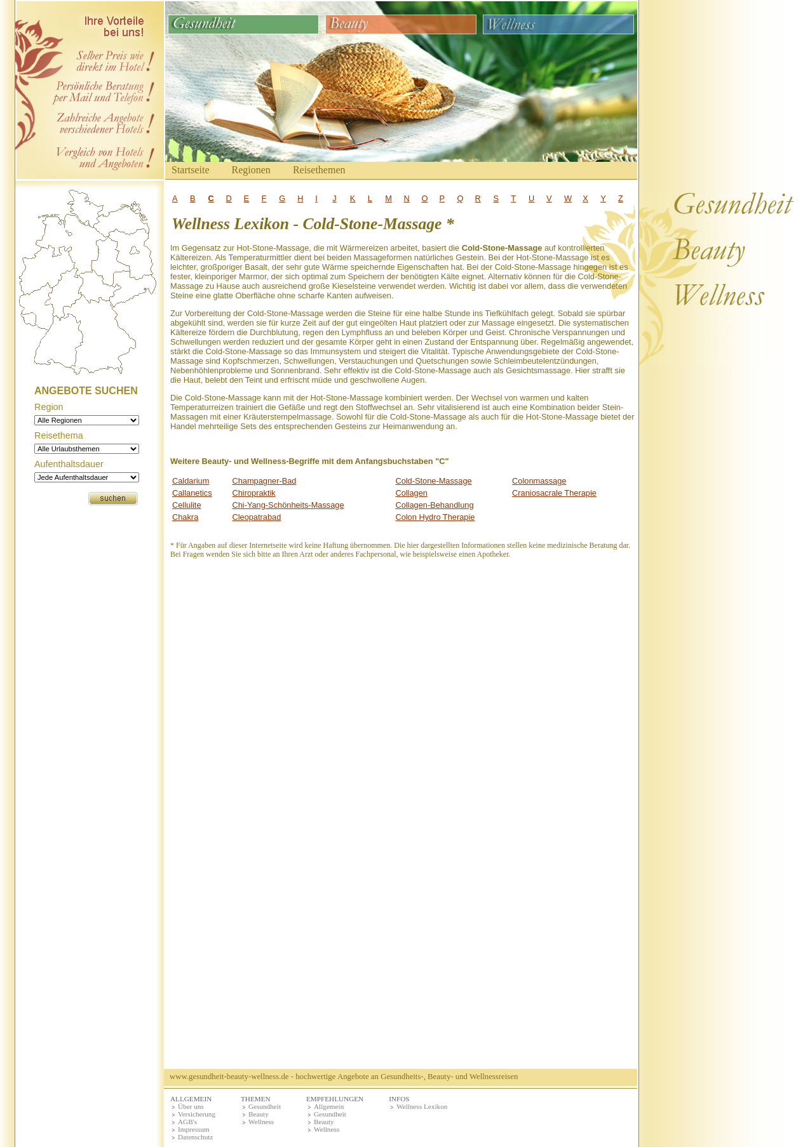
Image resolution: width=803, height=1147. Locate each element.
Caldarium (190, 481)
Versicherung (196, 1114)
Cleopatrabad (256, 517)
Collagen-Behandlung (434, 505)
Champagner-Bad (264, 481)
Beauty (258, 1114)
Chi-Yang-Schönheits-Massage (288, 505)
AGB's (187, 1121)
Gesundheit (264, 1106)
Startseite (191, 169)
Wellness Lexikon (421, 1106)
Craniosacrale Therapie (554, 493)
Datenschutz (195, 1137)
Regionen (251, 169)
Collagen (411, 493)
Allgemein (329, 1106)
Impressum (194, 1129)
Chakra (185, 517)
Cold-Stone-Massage (433, 481)
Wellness (261, 1121)
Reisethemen (319, 169)
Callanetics (192, 493)
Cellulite (186, 505)
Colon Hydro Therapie (435, 517)
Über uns (191, 1106)
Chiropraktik (253, 493)
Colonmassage (539, 481)
